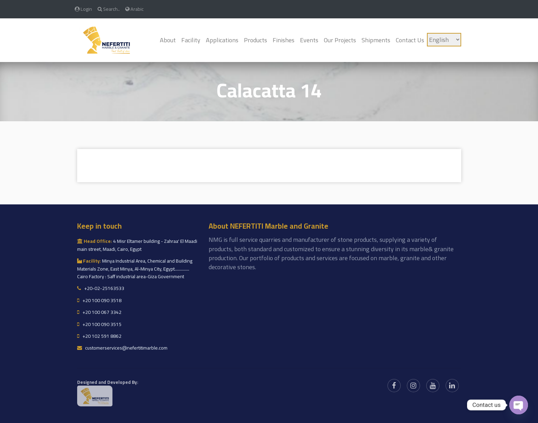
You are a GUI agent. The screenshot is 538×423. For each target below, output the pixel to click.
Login (83, 9)
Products (255, 40)
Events (309, 40)
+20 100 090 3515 (99, 324)
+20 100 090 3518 (99, 300)
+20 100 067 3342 (99, 312)
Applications (222, 40)
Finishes (283, 40)
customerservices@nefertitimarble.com (122, 347)
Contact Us (410, 40)
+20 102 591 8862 (99, 336)
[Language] (444, 39)
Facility (190, 40)
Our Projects (340, 40)
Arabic (134, 9)
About (168, 40)
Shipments (376, 40)
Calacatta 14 (269, 90)
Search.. (109, 9)
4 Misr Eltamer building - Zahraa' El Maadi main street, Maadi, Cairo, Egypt (137, 245)
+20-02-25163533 (100, 288)
